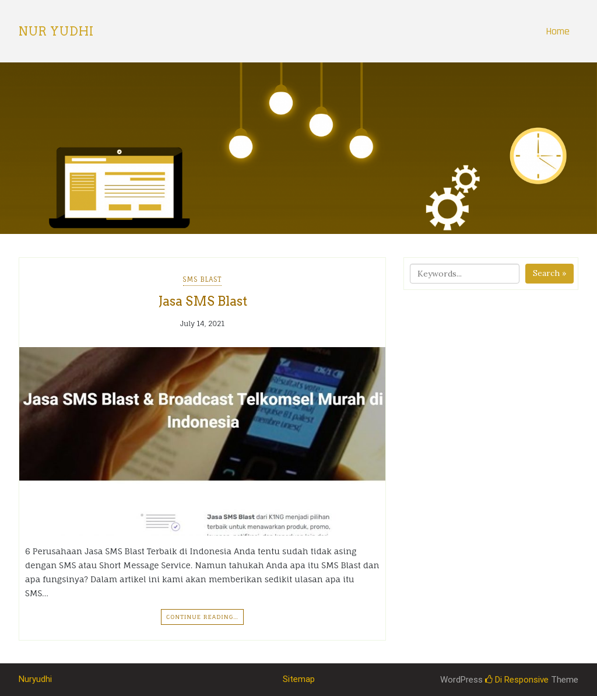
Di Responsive (517, 679)
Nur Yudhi (56, 32)
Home (558, 31)
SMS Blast (202, 279)
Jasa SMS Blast (202, 301)
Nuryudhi (35, 679)
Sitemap (299, 679)
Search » (549, 273)
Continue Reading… (202, 616)
